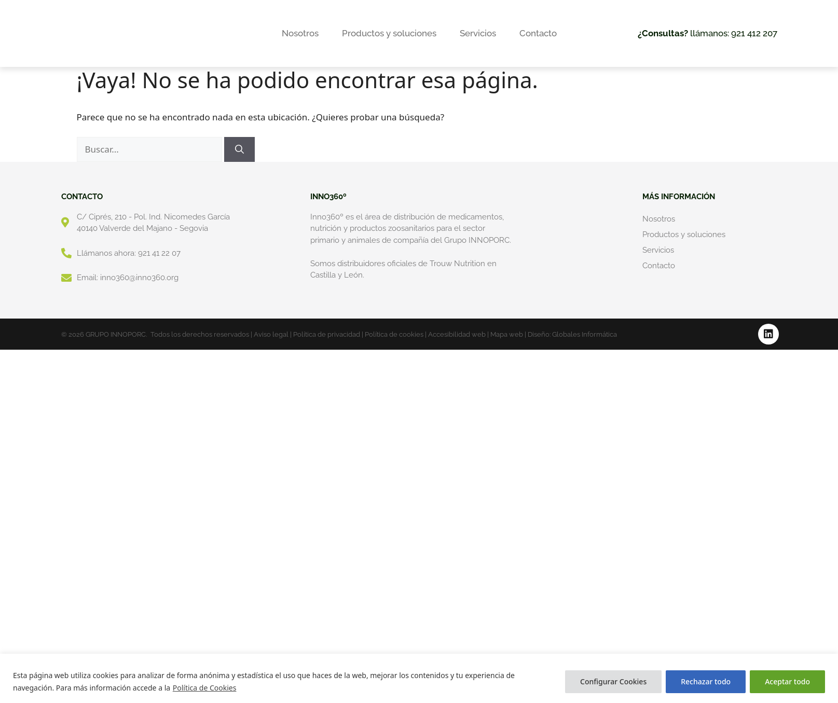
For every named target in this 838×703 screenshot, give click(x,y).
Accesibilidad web (457, 334)
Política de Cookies (205, 688)
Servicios (478, 33)
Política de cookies (394, 334)
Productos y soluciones (389, 33)
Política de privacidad (326, 334)
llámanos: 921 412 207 (707, 33)
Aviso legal (271, 334)
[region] (419, 678)
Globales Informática (584, 334)
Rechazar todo (706, 681)
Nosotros (300, 33)
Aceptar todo (787, 681)
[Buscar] (239, 149)
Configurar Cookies (613, 681)
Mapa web (506, 334)
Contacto (538, 33)
